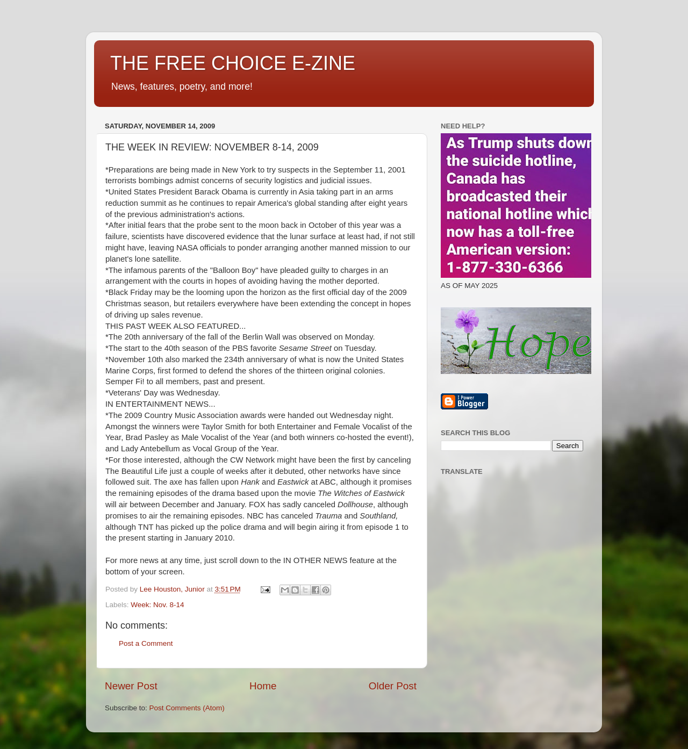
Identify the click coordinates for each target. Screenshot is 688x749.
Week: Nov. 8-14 (157, 605)
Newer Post (131, 686)
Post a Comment (146, 643)
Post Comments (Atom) (187, 708)
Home (262, 686)
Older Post (393, 686)
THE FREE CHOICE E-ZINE (232, 63)
